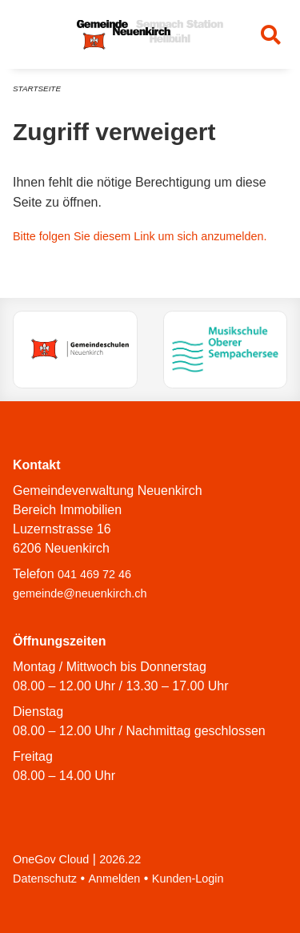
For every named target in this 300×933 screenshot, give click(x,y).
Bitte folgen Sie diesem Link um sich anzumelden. (140, 236)
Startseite (37, 88)
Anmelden (115, 878)
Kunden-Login (188, 878)
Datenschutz (45, 878)
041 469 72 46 (94, 574)
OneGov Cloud (51, 859)
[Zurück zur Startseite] (150, 34)
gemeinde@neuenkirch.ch (79, 593)
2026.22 (120, 859)
